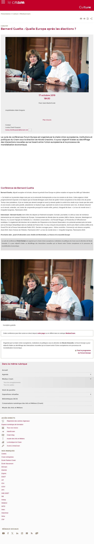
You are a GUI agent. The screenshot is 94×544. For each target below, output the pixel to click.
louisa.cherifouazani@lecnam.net (16, 130)
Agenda (5, 374)
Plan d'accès (47, 120)
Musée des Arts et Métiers (12, 408)
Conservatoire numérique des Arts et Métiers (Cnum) (22, 403)
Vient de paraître (8, 390)
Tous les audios (9, 385)
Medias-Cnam (7, 379)
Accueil (5, 370)
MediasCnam (25, 14)
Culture (15, 14)
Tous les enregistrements (12, 382)
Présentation (6, 14)
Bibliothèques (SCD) (10, 399)
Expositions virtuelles (10, 394)
